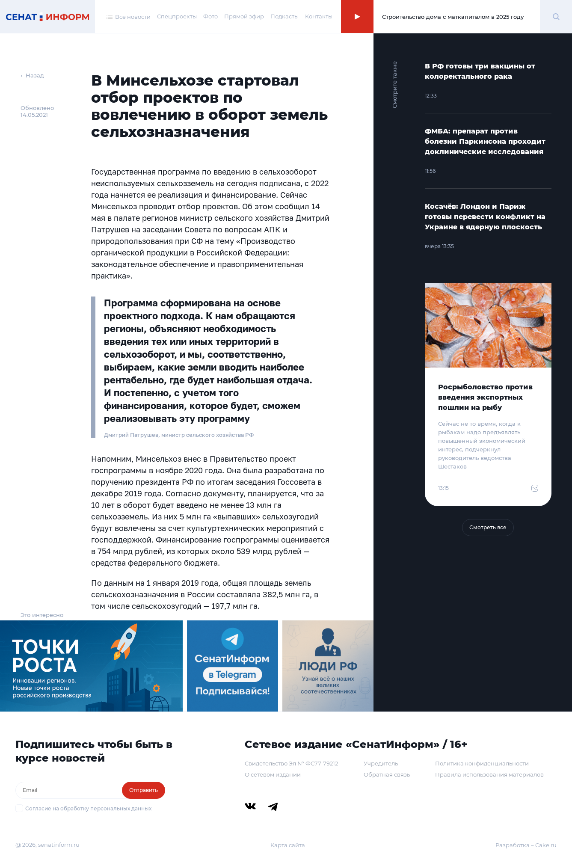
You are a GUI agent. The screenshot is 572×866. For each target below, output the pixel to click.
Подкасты (284, 16)
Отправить (143, 790)
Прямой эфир (244, 16)
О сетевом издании (273, 774)
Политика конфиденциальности (482, 763)
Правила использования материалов (489, 774)
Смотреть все (488, 527)
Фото (210, 16)
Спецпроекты (177, 16)
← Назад (32, 75)
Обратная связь (387, 774)
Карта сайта (287, 845)
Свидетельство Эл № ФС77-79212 (291, 763)
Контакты (318, 16)
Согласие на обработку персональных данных (88, 808)
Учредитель (381, 763)
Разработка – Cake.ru (526, 845)
